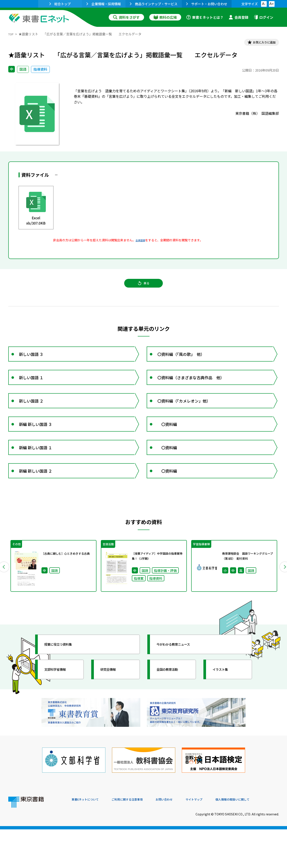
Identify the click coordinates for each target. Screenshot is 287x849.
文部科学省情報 (60, 698)
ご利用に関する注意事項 (137, 819)
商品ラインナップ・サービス (153, 4)
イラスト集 (224, 698)
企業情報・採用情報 (103, 4)
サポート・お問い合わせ (206, 4)
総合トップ (60, 4)
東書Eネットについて (88, 819)
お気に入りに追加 (260, 43)
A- (264, 4)
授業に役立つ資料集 (64, 673)
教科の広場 (165, 17)
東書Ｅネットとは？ (204, 17)
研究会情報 (112, 698)
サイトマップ (213, 819)
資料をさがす (126, 17)
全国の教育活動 (172, 698)
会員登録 (238, 17)
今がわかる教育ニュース (180, 673)
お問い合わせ (179, 819)
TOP (11, 34)
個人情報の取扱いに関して (258, 819)
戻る (143, 288)
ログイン (263, 17)
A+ (271, 4)
